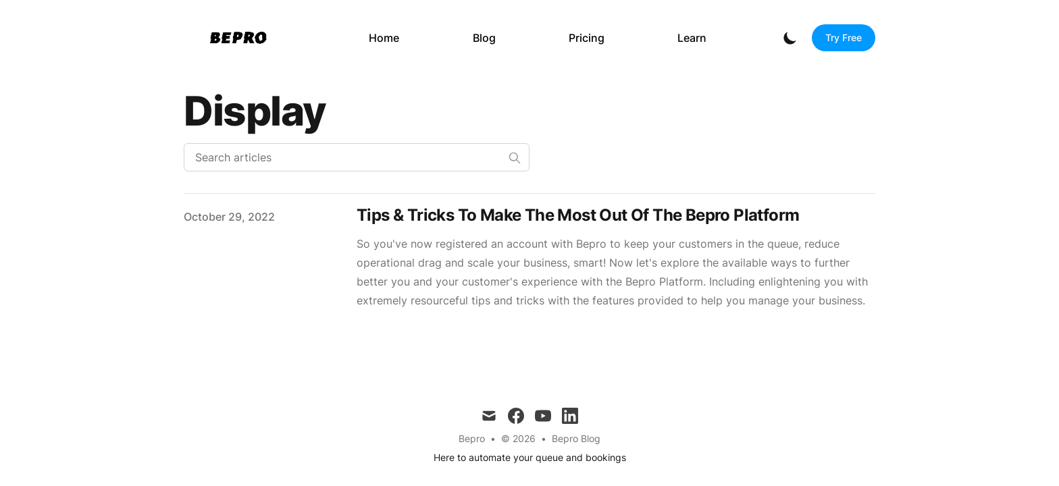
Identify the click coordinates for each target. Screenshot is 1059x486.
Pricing (586, 38)
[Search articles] (357, 157)
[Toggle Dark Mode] (790, 38)
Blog (484, 38)
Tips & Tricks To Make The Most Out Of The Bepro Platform (578, 215)
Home (384, 38)
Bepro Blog (576, 438)
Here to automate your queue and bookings (530, 457)
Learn (691, 38)
